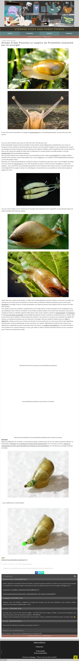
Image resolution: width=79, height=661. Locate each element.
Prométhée (35, 568)
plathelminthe (6, 153)
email (43, 572)
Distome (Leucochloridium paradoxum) (13, 560)
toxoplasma (71, 313)
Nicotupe (13, 443)
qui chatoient (54, 155)
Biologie (6, 568)
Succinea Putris (48, 568)
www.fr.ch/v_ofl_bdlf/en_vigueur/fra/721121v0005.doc (20, 590)
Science (41, 568)
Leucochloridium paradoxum (17, 568)
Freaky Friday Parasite (9, 40)
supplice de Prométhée (51, 325)
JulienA (7, 598)
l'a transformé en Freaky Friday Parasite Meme (33, 443)
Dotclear (32, 657)
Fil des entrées (40, 651)
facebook (36, 572)
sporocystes (17, 163)
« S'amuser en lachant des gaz (34, 36)
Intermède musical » (47, 36)
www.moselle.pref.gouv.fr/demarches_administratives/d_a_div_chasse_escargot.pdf (28, 594)
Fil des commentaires (40, 653)
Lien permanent (27, 564)
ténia (40, 157)
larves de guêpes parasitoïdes (14, 315)
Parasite (29, 568)
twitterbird (39, 572)
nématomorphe (60, 313)
